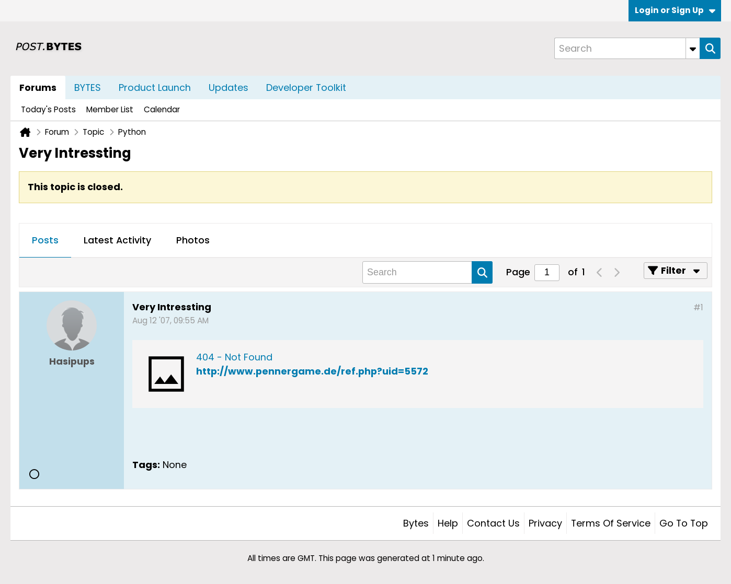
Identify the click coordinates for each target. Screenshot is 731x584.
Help (448, 523)
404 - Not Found (234, 357)
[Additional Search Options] (693, 48)
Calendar (162, 109)
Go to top (683, 523)
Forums (37, 87)
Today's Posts (48, 109)
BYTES (87, 87)
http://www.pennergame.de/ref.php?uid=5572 (312, 371)
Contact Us (493, 523)
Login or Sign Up (675, 10)
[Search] (627, 48)
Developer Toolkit (306, 87)
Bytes (416, 523)
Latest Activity (117, 240)
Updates (228, 87)
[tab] (45, 241)
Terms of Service (610, 523)
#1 (698, 307)
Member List (109, 109)
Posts (45, 240)
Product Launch (155, 87)
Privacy (545, 523)
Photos (193, 240)
